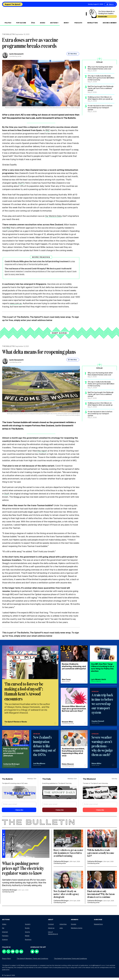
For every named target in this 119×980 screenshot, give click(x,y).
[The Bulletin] (59, 822)
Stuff (6, 493)
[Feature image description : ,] (68, 838)
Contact (51, 924)
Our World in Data (53, 216)
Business (28, 939)
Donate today (102, 16)
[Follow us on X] (8, 953)
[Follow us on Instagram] (17, 953)
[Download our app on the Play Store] (37, 953)
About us (51, 928)
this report (42, 450)
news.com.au (16, 303)
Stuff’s (21, 182)
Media (27, 936)
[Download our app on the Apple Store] (32, 953)
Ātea (33, 23)
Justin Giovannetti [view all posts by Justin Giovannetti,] (16, 54)
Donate (73, 924)
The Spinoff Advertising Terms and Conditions (70, 958)
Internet (5, 932)
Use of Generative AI (53, 933)
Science (5, 939)
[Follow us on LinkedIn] (21, 953)
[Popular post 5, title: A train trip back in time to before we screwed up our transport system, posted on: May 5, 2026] (99, 108)
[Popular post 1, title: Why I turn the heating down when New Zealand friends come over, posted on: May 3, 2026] (99, 69)
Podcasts (78, 23)
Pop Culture (21, 23)
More (66, 23)
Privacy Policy (6, 958)
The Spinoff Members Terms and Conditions (32, 958)
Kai (3, 928)
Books (42, 23)
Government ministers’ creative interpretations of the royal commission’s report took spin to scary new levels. (41, 271)
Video (4, 924)
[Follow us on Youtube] (13, 953)
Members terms (76, 928)
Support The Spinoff (12, 4)
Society (27, 924)
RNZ (47, 130)
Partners (5, 936)
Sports (27, 932)
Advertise (63, 924)
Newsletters (92, 23)
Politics (8, 23)
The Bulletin (8, 34)
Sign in (110, 4)
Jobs (61, 928)
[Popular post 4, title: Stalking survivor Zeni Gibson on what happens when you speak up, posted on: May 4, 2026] (99, 99)
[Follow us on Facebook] (4, 953)
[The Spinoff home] (45, 14)
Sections (53, 23)
